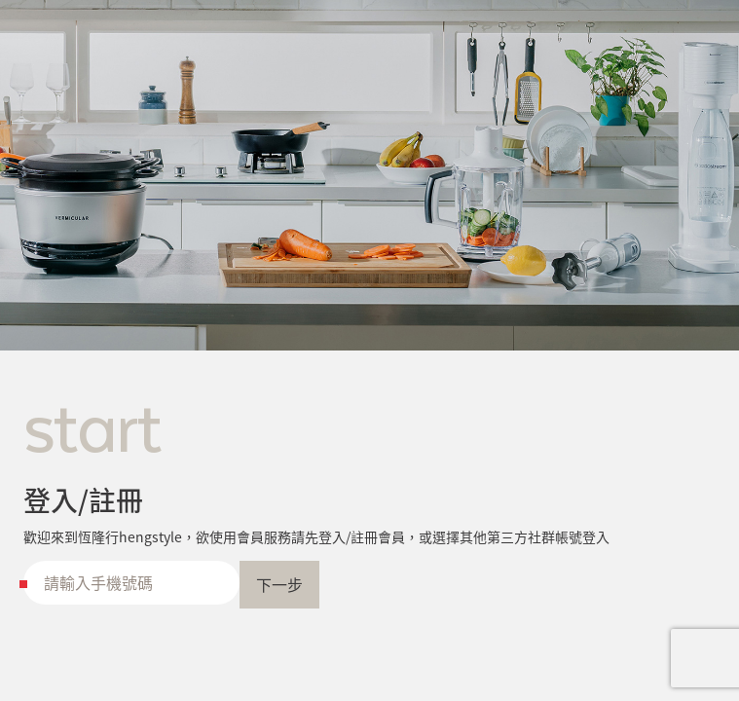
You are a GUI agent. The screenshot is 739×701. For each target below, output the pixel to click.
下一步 (279, 584)
